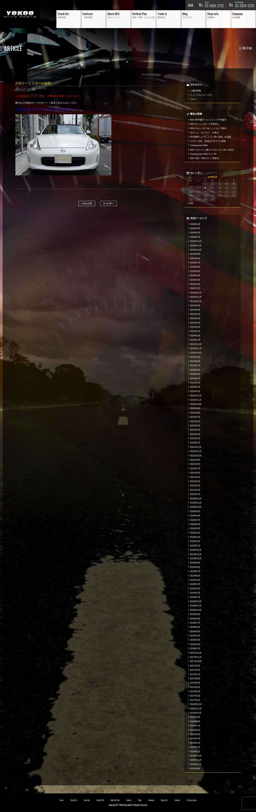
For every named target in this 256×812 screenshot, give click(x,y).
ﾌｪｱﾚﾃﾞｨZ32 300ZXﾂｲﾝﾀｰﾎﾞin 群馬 (208, 141)
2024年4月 (195, 327)
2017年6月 (195, 678)
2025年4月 (195, 275)
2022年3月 (195, 434)
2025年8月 (195, 258)
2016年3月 (195, 743)
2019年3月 (195, 588)
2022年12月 (196, 395)
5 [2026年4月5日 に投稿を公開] (233, 184)
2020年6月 (195, 524)
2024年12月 (196, 292)
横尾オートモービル (20, 14)
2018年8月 (195, 618)
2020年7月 (195, 520)
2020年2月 (195, 541)
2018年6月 (195, 627)
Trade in (129, 800)
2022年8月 (195, 413)
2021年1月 (195, 494)
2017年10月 (196, 661)
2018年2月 (195, 644)
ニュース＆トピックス (201, 95)
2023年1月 (195, 391)
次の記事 (108, 203)
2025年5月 (195, 271)
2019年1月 (195, 597)
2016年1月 (195, 751)
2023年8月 (195, 361)
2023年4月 (195, 378)
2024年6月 (195, 318)
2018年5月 (195, 631)
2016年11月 (196, 708)
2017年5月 (195, 683)
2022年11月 (196, 400)
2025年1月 (195, 288)
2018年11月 (196, 605)
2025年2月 (195, 284)
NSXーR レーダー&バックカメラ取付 (208, 128)
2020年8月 (195, 515)
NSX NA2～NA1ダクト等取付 (204, 158)
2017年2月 (195, 696)
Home (61, 800)
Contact (177, 800)
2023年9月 (195, 357)
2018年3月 (195, 640)
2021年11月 (196, 451)
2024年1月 (195, 340)
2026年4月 (195, 224)
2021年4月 (195, 481)
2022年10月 (196, 404)
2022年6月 (195, 421)
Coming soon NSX (199, 145)
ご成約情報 (41, 88)
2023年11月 (196, 348)
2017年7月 (195, 674)
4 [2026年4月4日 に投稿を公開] (226, 184)
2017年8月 (195, 670)
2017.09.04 (24, 88)
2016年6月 (195, 730)
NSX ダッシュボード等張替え (204, 124)
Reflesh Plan (115, 800)
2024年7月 (195, 314)
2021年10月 (196, 455)
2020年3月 (195, 537)
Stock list (73, 800)
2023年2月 (195, 387)
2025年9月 (195, 254)
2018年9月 (195, 614)
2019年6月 (195, 575)
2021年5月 (195, 477)
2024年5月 (195, 323)
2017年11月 (196, 657)
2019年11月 (196, 554)
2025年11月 (196, 245)
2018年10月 (196, 610)
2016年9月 (195, 717)
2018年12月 (196, 601)
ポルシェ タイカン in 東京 (204, 132)
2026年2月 (195, 232)
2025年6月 (195, 267)
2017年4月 (195, 687)
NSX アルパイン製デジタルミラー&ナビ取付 (212, 150)
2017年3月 (195, 691)
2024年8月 (195, 309)
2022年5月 (195, 425)
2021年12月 (196, 447)
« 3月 (190, 203)
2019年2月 (195, 593)
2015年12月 (196, 755)
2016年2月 (195, 747)
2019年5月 (195, 580)
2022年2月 (195, 438)
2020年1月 (195, 545)
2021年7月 (195, 468)
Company (151, 800)
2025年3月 (195, 280)
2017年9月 (195, 665)
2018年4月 (195, 635)
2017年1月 (195, 700)
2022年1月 (195, 442)
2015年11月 (196, 760)
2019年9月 (195, 562)
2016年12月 (196, 704)
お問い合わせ (191, 5)
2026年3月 (195, 228)
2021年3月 (195, 485)
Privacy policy (192, 800)
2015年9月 (195, 768)
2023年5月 (195, 374)
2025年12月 (196, 241)
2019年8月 (195, 567)
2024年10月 (196, 301)
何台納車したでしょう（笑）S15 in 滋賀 (210, 137)
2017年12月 (196, 653)
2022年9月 (195, 408)
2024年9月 (195, 305)
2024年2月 (195, 335)
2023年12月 (196, 344)
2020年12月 (196, 498)
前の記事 (86, 203)
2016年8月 (195, 721)
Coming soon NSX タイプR (203, 154)
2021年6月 (195, 472)
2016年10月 (196, 713)
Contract (87, 800)
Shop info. (164, 800)
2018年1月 (195, 648)
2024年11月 (196, 297)
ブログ (193, 99)
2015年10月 (196, 764)
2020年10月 (196, 507)
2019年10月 (196, 558)
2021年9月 (195, 460)
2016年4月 (195, 738)
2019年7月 (195, 571)
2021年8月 (195, 464)
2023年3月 (195, 382)
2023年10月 (196, 352)
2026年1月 (195, 237)
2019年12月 (196, 550)
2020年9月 (195, 511)
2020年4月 (195, 533)
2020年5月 (195, 528)
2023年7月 (195, 365)
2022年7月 (195, 417)
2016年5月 (195, 734)
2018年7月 (195, 623)
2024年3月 (195, 331)
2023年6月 (195, 370)
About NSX (100, 800)
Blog (139, 800)
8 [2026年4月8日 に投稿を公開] (205, 187)
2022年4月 (195, 430)
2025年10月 (196, 250)
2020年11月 (196, 503)
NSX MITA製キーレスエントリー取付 (208, 119)
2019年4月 (195, 584)
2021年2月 (195, 490)
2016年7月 (195, 725)
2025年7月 (195, 262)
